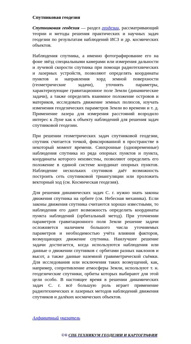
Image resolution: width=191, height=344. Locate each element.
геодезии (110, 27)
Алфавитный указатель (56, 317)
